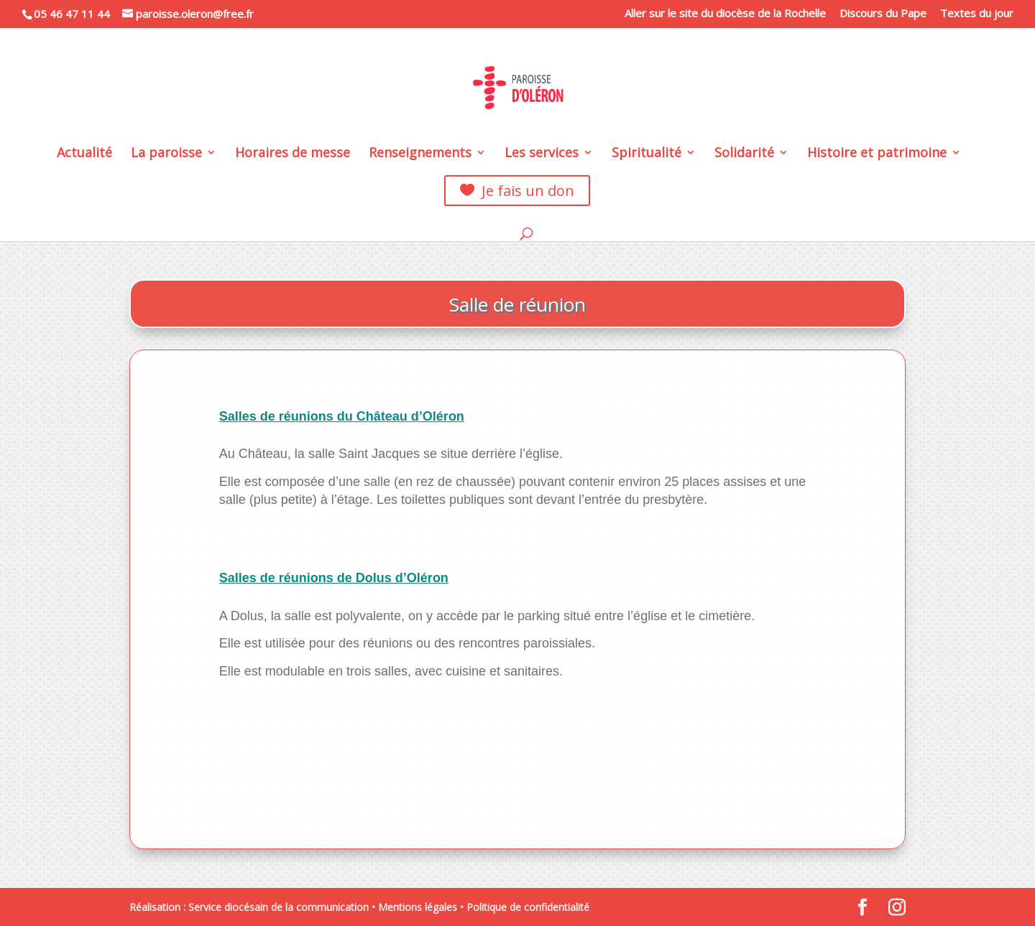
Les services (542, 154)
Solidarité (744, 154)
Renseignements (420, 154)
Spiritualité (646, 154)
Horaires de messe (292, 154)
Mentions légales (417, 907)
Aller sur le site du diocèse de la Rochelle (725, 14)
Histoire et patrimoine (877, 154)
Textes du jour (976, 14)
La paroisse (166, 154)
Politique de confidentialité (527, 907)
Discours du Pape (883, 14)
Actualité (84, 154)
